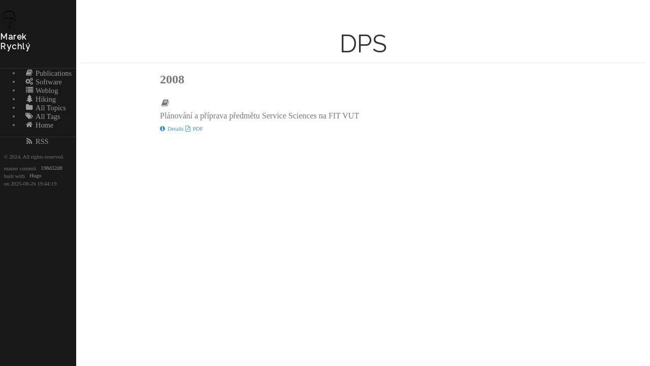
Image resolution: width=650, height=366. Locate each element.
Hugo (35, 176)
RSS (37, 141)
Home (39, 124)
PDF (194, 129)
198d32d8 (51, 168)
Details (172, 129)
